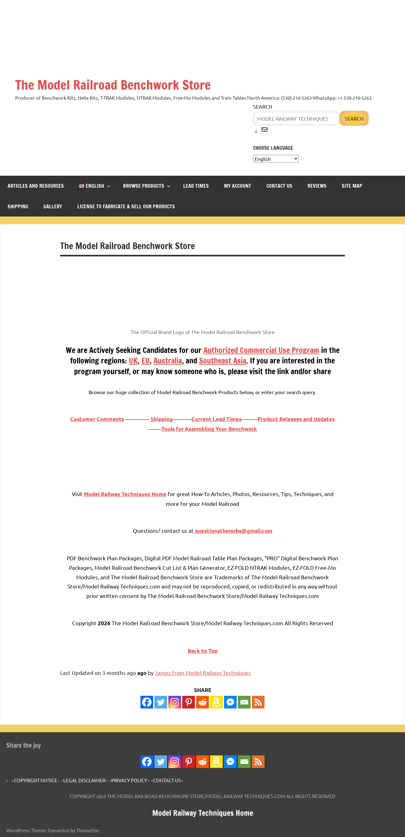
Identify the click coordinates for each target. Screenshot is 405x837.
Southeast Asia (222, 360)
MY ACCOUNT (237, 185)
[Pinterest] (188, 702)
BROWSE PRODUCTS (147, 185)
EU (145, 360)
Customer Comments (97, 419)
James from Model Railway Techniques (203, 672)
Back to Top (202, 650)
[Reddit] (202, 702)
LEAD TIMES (196, 185)
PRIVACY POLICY (129, 780)
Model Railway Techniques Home (202, 813)
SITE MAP (352, 185)
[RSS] (258, 702)
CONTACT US (279, 185)
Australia (167, 360)
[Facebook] (146, 702)
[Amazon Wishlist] (216, 702)
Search (262, 106)
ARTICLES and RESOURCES (36, 185)
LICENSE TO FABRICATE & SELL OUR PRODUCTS (126, 206)
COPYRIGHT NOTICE (35, 780)
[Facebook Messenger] (230, 702)
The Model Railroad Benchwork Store (113, 85)
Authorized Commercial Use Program (261, 350)
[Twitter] (160, 702)
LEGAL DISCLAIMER (84, 780)
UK (133, 360)
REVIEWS (317, 185)
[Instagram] (174, 702)
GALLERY (52, 206)
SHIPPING (18, 206)
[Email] (244, 702)
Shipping (162, 419)
